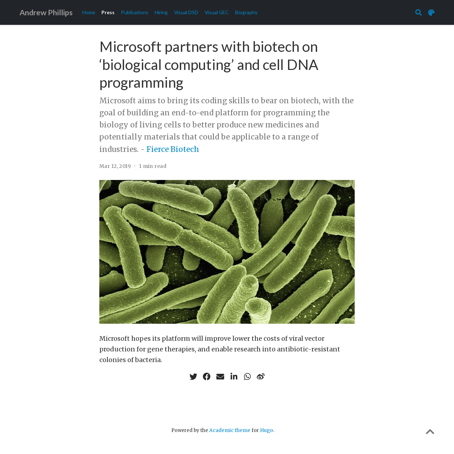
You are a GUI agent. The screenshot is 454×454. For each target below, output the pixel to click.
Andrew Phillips (46, 12)
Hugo (266, 430)
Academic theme (229, 430)
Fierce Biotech (172, 149)
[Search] (418, 13)
